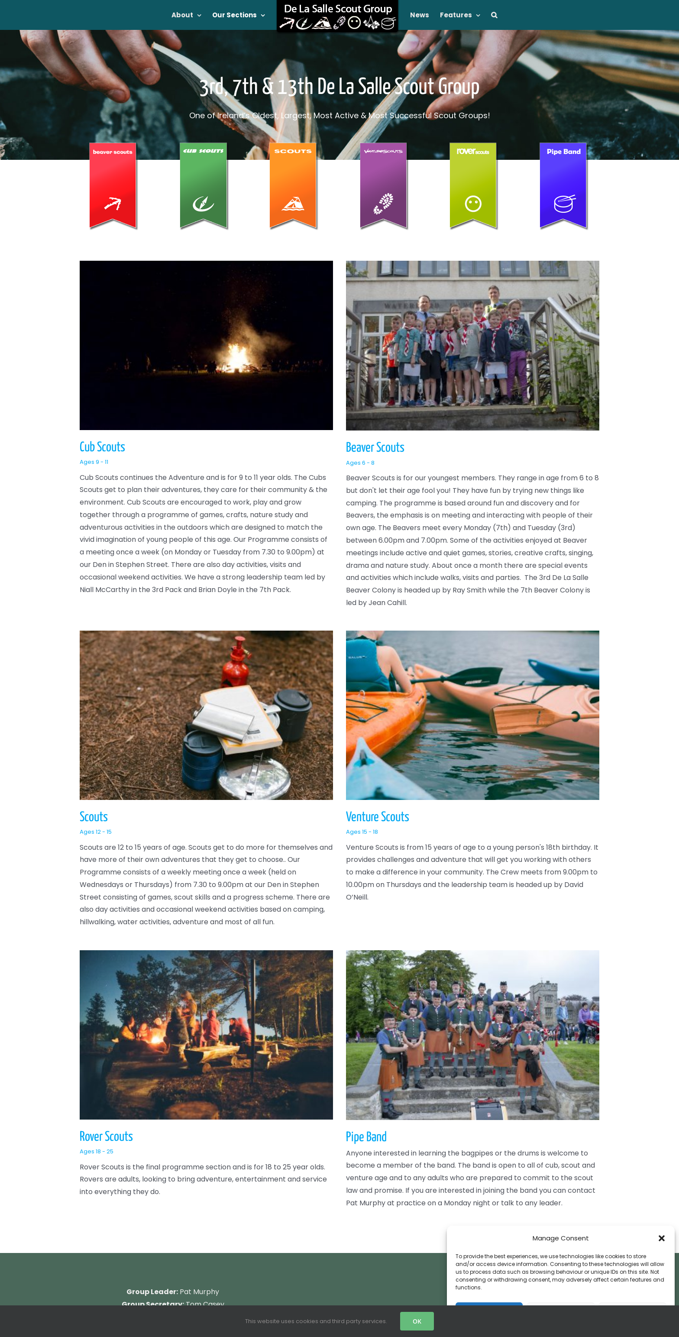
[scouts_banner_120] (294, 146)
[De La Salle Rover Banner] (475, 146)
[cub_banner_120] (204, 146)
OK (417, 1321)
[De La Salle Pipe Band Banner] (565, 146)
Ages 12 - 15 (426, 488)
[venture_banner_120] (385, 146)
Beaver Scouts (292, 447)
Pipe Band (448, 854)
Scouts (424, 473)
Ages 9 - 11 (94, 462)
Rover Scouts (271, 854)
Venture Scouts (130, 831)
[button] (661, 1238)
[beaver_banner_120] (114, 146)
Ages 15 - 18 (115, 846)
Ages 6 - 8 (277, 463)
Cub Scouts (102, 447)
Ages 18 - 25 (261, 869)
